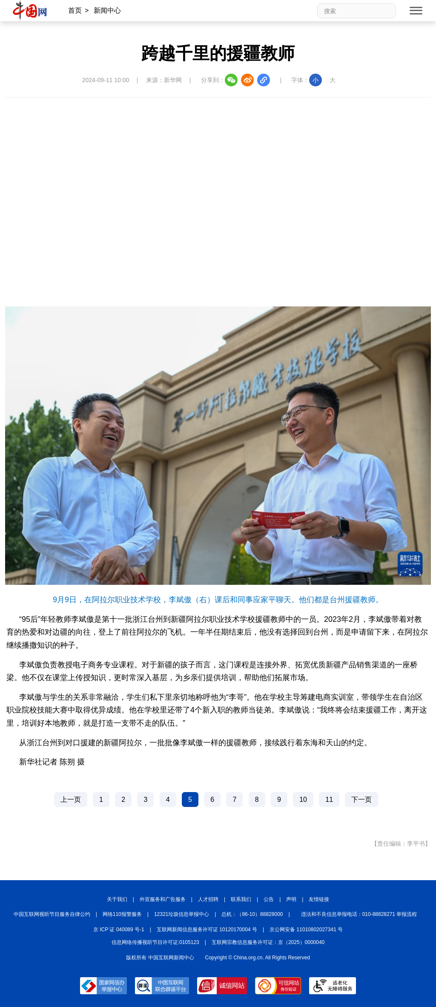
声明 (291, 899)
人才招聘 (208, 899)
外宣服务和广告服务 (163, 899)
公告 (269, 899)
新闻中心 (107, 10)
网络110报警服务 (122, 914)
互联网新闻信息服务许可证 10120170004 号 (207, 930)
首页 (75, 10)
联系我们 (241, 899)
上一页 (70, 799)
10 (303, 799)
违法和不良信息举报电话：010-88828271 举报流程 (359, 914)
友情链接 (319, 899)
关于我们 (117, 899)
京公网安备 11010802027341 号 (306, 930)
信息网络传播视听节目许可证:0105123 (155, 942)
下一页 (361, 799)
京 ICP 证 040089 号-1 (118, 930)
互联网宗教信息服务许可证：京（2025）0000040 (268, 942)
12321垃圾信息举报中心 (181, 914)
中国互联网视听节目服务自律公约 (52, 914)
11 (329, 799)
